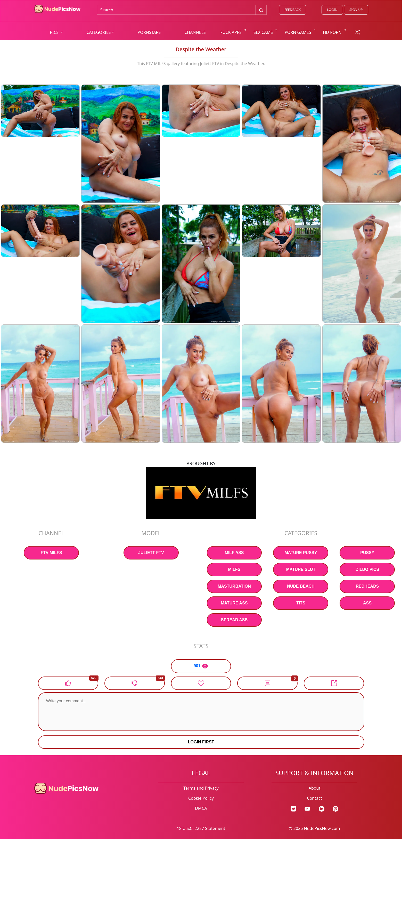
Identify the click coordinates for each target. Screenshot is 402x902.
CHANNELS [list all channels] (195, 32)
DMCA (201, 808)
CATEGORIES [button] (98, 32)
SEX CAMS (263, 32)
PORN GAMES (298, 32)
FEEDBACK (292, 9)
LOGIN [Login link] (332, 9)
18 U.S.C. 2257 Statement (201, 828)
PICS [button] (55, 32)
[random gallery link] (357, 32)
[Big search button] (261, 10)
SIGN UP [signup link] (356, 9)
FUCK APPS (231, 32)
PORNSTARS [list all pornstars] (149, 32)
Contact (314, 798)
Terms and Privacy (200, 788)
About (314, 788)
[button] (267, 683)
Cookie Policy (201, 798)
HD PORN (332, 32)
